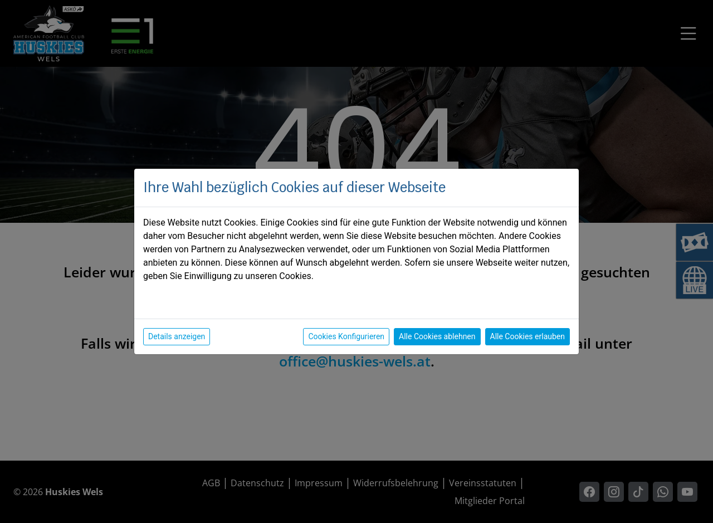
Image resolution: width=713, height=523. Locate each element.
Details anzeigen (176, 336)
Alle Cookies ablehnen (437, 336)
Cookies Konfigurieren (346, 336)
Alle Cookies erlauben (527, 336)
